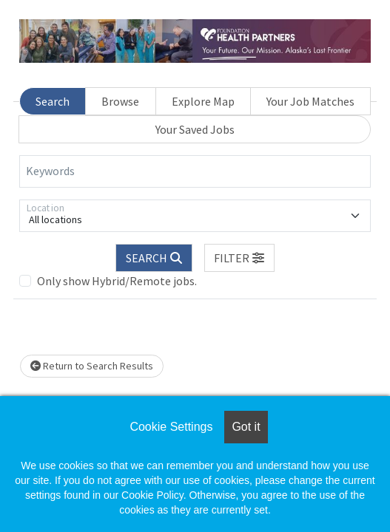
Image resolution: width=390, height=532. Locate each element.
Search (53, 101)
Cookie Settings (171, 426)
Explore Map (203, 101)
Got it (246, 426)
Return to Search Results (91, 365)
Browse (120, 101)
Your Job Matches (310, 101)
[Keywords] (195, 171)
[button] (239, 258)
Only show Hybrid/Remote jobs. (117, 280)
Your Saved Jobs (195, 129)
